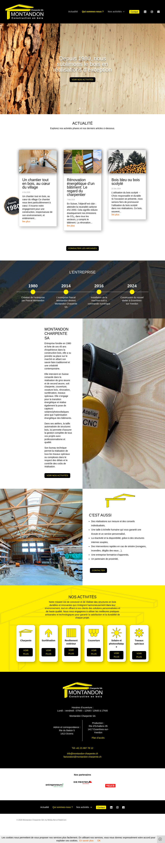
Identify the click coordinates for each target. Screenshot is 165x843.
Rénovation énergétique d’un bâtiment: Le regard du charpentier (80, 187)
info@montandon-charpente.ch (82, 753)
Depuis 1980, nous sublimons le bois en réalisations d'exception (82, 64)
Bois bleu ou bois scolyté (126, 182)
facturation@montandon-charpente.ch (82, 756)
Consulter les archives (82, 248)
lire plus (26, 221)
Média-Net (52, 820)
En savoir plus (86, 840)
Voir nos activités (82, 79)
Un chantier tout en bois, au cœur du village (36, 183)
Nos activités (115, 11)
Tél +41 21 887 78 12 (82, 748)
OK (99, 840)
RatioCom (62, 820)
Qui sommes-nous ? (93, 11)
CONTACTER (98, 570)
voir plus (26, 652)
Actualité (73, 11)
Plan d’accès (98, 738)
